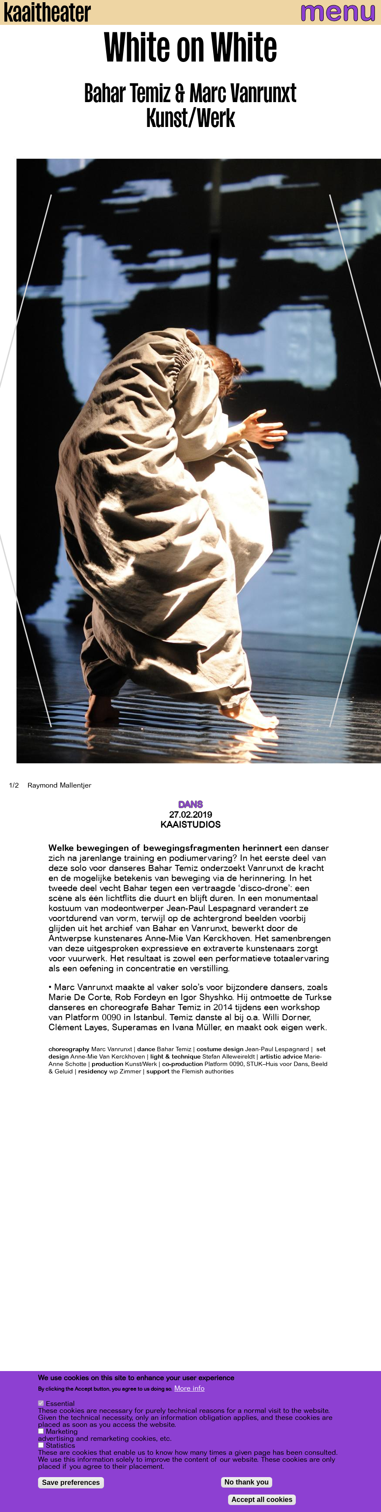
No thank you (247, 1482)
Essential (60, 1403)
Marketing (62, 1431)
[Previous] (13, 461)
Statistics (60, 1445)
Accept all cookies (262, 1499)
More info (189, 1388)
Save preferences (71, 1482)
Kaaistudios (190, 824)
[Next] (368, 461)
